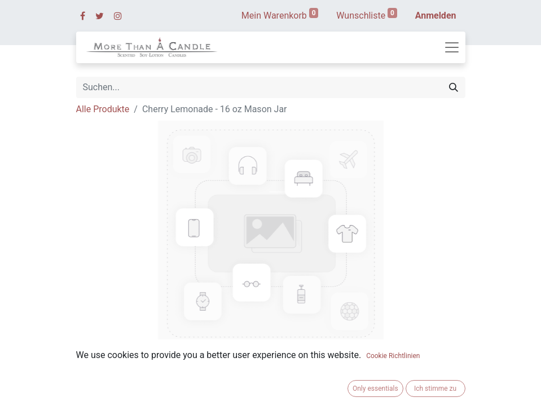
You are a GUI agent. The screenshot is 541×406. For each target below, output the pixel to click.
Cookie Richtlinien (393, 356)
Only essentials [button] (375, 388)
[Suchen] (453, 87)
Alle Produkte (103, 109)
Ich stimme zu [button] (435, 388)
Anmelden (435, 15)
